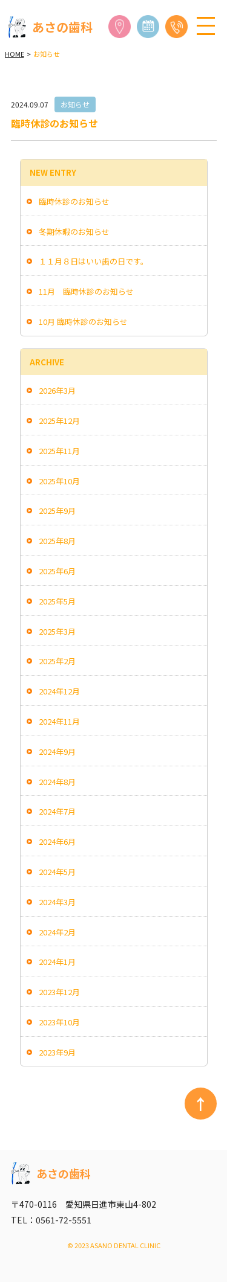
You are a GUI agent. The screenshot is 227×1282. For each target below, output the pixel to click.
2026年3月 (57, 390)
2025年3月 (57, 631)
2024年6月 (57, 841)
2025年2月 (57, 661)
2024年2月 (57, 932)
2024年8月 (57, 781)
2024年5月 (57, 871)
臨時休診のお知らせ (74, 201)
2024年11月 (59, 721)
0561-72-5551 (63, 1220)
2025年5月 (57, 601)
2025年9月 (57, 510)
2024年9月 (57, 751)
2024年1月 (57, 961)
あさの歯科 (50, 27)
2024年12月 (59, 691)
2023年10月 (59, 1022)
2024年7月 (57, 811)
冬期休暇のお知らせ (74, 231)
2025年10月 (59, 481)
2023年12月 (59, 992)
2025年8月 (57, 540)
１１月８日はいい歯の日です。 (93, 261)
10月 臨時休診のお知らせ (83, 321)
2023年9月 (57, 1052)
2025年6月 (57, 571)
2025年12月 (59, 420)
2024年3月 (57, 902)
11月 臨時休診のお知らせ (86, 291)
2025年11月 (59, 451)
